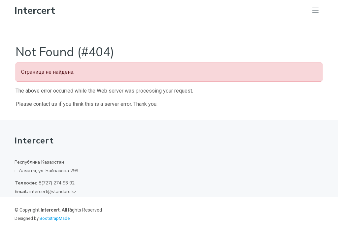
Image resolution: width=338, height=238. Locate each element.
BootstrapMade (55, 218)
